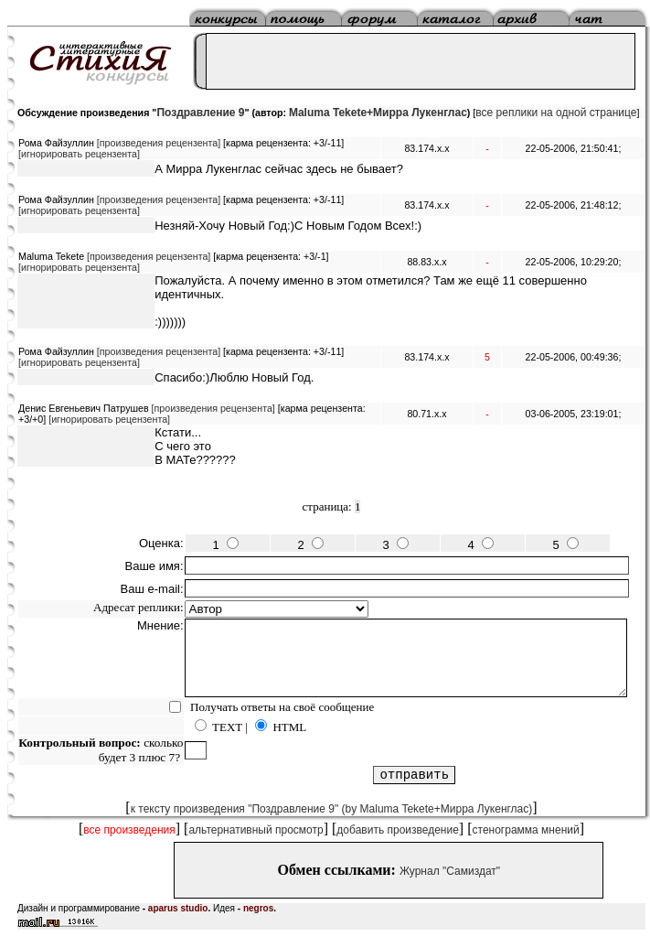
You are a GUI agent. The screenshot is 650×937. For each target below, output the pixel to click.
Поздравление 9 (200, 112)
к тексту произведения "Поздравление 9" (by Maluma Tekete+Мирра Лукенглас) (332, 808)
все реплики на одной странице (555, 112)
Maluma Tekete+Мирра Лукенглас (378, 112)
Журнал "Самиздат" (450, 871)
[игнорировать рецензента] (79, 153)
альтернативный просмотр (255, 830)
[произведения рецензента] (158, 142)
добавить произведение (397, 830)
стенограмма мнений (526, 830)
